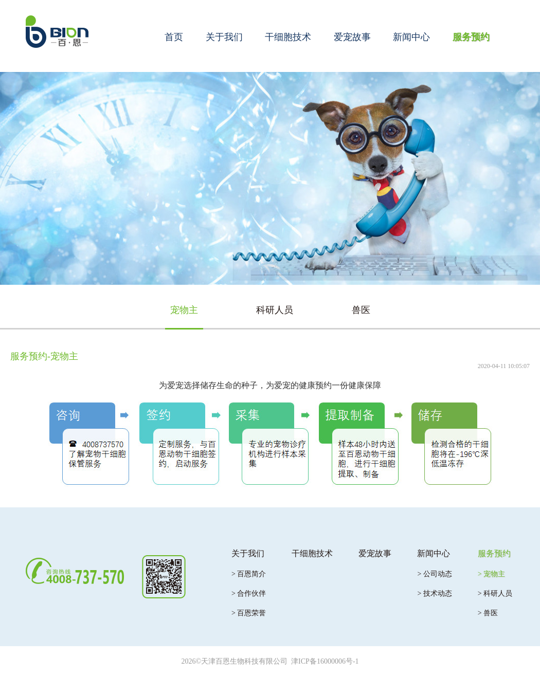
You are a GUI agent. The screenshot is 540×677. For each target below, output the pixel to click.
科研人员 (274, 310)
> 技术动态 (434, 593)
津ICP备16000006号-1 (324, 661)
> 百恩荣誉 (248, 613)
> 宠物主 (491, 574)
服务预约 (471, 37)
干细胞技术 (288, 37)
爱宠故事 (352, 37)
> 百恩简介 (248, 574)
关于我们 (224, 37)
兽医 (361, 310)
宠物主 (184, 310)
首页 (174, 37)
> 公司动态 (434, 574)
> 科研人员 (495, 593)
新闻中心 (411, 37)
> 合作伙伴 (248, 593)
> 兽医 (488, 613)
